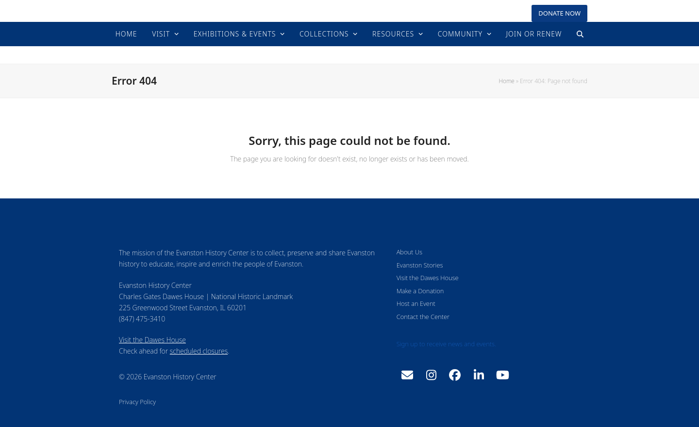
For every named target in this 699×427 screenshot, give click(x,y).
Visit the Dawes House (152, 339)
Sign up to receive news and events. (446, 343)
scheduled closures (199, 351)
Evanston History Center (349, 55)
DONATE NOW (559, 13)
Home (506, 81)
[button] (580, 34)
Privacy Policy (137, 401)
